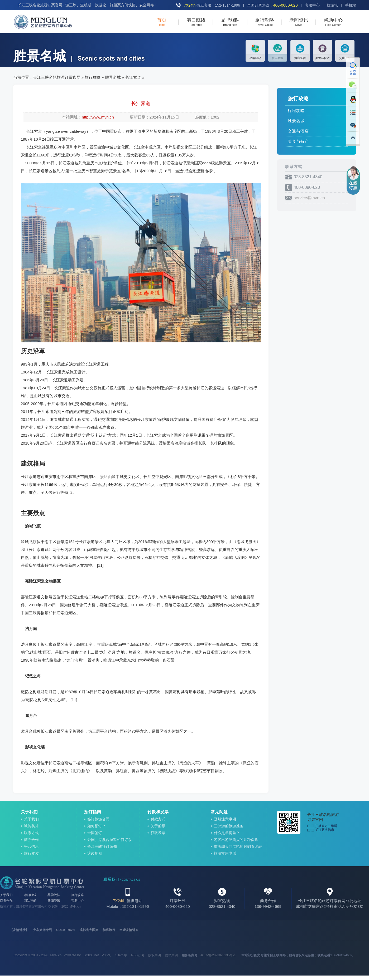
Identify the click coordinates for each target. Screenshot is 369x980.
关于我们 (29, 812)
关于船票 (158, 826)
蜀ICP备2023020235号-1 (218, 955)
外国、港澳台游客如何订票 (109, 840)
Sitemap (121, 955)
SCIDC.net (91, 955)
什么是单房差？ (227, 833)
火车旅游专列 (42, 930)
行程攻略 (296, 110)
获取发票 (158, 833)
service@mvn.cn (309, 198)
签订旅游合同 (98, 819)
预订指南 (92, 812)
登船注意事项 (225, 819)
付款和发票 (158, 812)
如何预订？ (96, 826)
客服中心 (312, 5)
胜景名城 (113, 77)
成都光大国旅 (88, 930)
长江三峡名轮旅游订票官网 (56, 77)
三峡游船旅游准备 (228, 826)
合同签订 (94, 833)
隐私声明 (171, 955)
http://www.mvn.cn (98, 117)
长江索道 (133, 77)
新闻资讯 (53, 901)
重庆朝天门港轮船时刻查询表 (238, 846)
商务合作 (31, 840)
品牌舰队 (53, 895)
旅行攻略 (92, 77)
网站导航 (30, 901)
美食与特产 (298, 141)
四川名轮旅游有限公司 (31, 906)
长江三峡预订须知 (102, 846)
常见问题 (219, 812)
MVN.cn (75, 906)
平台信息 (31, 846)
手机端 (350, 5)
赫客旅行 (109, 930)
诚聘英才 (31, 826)
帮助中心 (77, 901)
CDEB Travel (65, 930)
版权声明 (154, 955)
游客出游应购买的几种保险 (236, 840)
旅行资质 (31, 853)
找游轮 (332, 5)
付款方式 (158, 819)
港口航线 (30, 895)
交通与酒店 (298, 131)
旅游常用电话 (225, 853)
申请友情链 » (128, 930)
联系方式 (31, 833)
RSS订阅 (137, 955)
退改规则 (94, 853)
